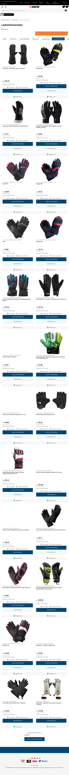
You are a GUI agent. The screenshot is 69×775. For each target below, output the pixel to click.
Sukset (4, 39)
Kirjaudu (64, 2)
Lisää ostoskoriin (51, 86)
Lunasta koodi (41, 2)
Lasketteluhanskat (58, 39)
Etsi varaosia (48, 2)
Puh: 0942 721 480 (59, 767)
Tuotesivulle (17, 90)
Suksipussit (35, 39)
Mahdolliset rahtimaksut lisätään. (9, 84)
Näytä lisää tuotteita (34, 739)
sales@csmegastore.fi (49, 767)
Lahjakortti (34, 2)
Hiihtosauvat (13, 39)
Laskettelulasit (46, 39)
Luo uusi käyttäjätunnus (56, 2)
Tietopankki (27, 2)
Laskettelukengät (24, 39)
